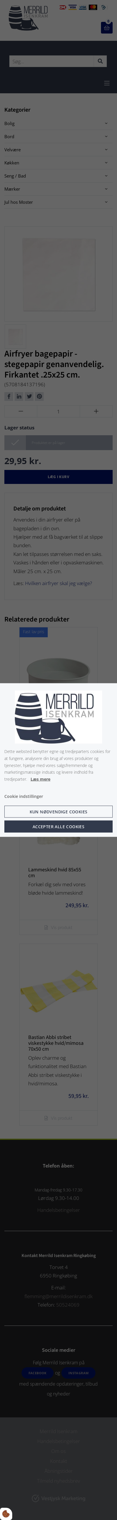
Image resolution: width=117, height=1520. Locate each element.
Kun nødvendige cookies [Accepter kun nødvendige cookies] (59, 811)
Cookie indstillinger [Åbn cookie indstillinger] (23, 796)
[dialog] (58, 760)
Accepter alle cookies (58, 826)
